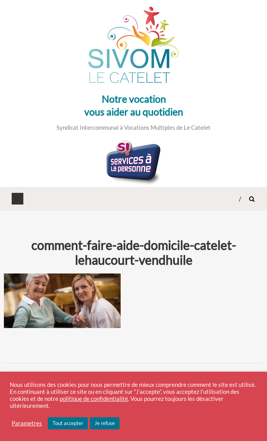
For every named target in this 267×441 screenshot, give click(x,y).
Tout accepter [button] (68, 423)
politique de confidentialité (94, 398)
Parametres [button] (27, 423)
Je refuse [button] (105, 423)
